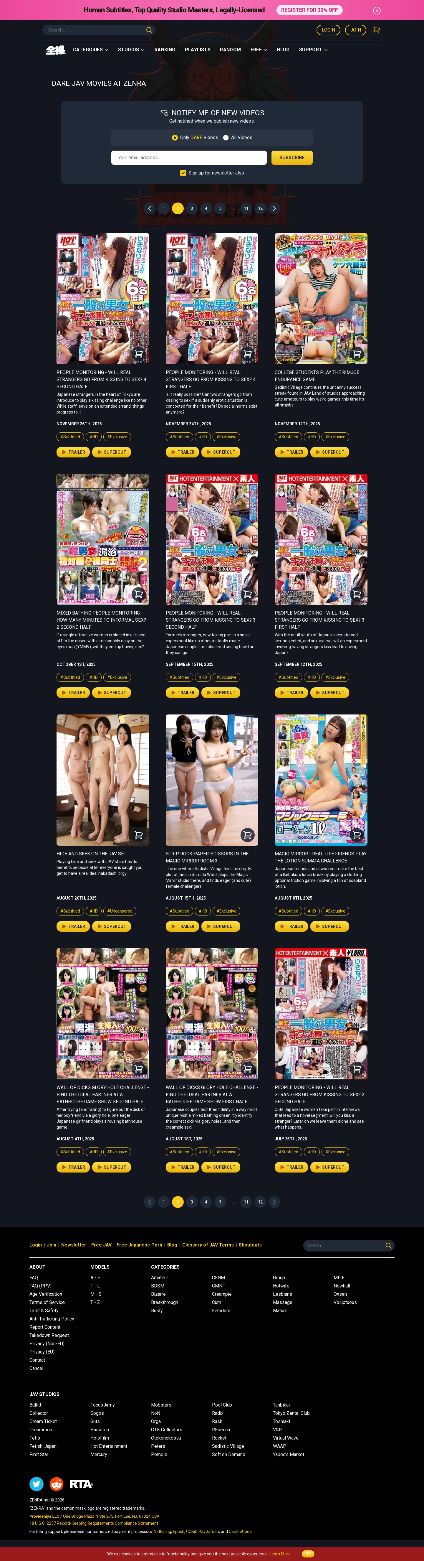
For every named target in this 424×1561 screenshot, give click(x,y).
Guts (95, 1421)
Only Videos (199, 137)
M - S (96, 1294)
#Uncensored (119, 911)
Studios (131, 49)
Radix (217, 1413)
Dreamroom (41, 1429)
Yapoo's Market (288, 1454)
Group (279, 1277)
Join (355, 30)
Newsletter (73, 1245)
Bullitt (35, 1405)
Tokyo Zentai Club (291, 1413)
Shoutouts (250, 1245)
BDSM (157, 1286)
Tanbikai (281, 1405)
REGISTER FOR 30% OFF (310, 10)
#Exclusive (117, 436)
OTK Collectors (166, 1429)
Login (328, 30)
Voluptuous (345, 1302)
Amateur (159, 1277)
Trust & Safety (44, 1310)
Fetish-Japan (43, 1446)
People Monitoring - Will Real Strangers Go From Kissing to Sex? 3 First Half (320, 620)
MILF (339, 1277)
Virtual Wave (286, 1438)
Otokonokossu (166, 1438)
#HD (94, 436)
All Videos (241, 137)
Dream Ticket (43, 1421)
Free (259, 49)
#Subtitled (70, 436)
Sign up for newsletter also (216, 173)
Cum (216, 1302)
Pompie (159, 1454)
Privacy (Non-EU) (46, 1343)
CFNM (218, 1277)
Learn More (280, 1554)
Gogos (97, 1413)
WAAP (279, 1446)
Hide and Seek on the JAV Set (91, 854)
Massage (282, 1302)
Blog (283, 49)
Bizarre (158, 1294)
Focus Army (102, 1405)
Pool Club (222, 1405)
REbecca (221, 1429)
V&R (277, 1429)
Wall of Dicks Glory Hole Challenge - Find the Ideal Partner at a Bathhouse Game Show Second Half (103, 1094)
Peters (158, 1446)
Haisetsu (99, 1429)
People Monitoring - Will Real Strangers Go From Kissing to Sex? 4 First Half (211, 379)
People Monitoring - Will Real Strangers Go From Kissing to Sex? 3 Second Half (211, 620)
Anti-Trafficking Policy (51, 1319)
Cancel (36, 1368)
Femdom (221, 1310)
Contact (37, 1360)
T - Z (95, 1302)
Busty (157, 1310)
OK (308, 1554)
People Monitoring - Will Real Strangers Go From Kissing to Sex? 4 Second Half (101, 379)
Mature (280, 1310)
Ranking (165, 49)
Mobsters (161, 1405)
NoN (155, 1413)
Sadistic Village (228, 1446)
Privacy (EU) (41, 1352)
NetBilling (162, 1531)
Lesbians (282, 1294)
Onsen (340, 1294)
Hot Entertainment (108, 1446)
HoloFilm (99, 1438)
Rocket (219, 1438)
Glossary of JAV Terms (208, 1245)
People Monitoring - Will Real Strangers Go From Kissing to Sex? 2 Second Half (320, 1094)
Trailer (73, 452)
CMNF (218, 1286)
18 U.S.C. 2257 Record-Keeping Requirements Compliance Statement (93, 1523)
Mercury (98, 1454)
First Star (38, 1454)
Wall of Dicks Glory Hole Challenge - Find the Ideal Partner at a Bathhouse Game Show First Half (212, 1094)
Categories (91, 49)
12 (260, 208)
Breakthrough (164, 1302)
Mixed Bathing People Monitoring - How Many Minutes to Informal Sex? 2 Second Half (101, 620)
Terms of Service (47, 1302)
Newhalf (342, 1286)
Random (230, 49)
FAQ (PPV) (40, 1286)
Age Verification (45, 1294)
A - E (95, 1277)
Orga (156, 1421)
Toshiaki (281, 1421)
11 (246, 208)
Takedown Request (49, 1335)
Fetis (34, 1438)
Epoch (178, 1531)
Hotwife (281, 1286)
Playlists (198, 49)
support (313, 49)
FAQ (33, 1277)
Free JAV (101, 1245)
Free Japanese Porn (139, 1245)
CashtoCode (240, 1531)
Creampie (222, 1294)
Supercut (111, 452)
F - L (95, 1286)
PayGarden (208, 1531)
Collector (38, 1413)
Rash (217, 1421)
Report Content (44, 1327)
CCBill (191, 1531)
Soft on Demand (228, 1454)
